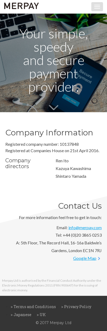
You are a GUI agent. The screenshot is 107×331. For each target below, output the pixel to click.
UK (43, 314)
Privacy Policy (77, 306)
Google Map (84, 258)
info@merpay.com (85, 227)
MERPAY (21, 7)
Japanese (22, 314)
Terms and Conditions (35, 306)
